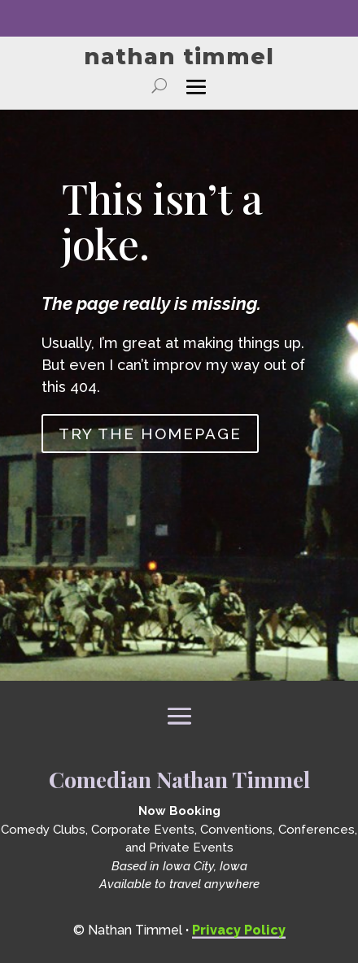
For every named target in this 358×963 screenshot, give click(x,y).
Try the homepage (150, 433)
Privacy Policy (239, 930)
